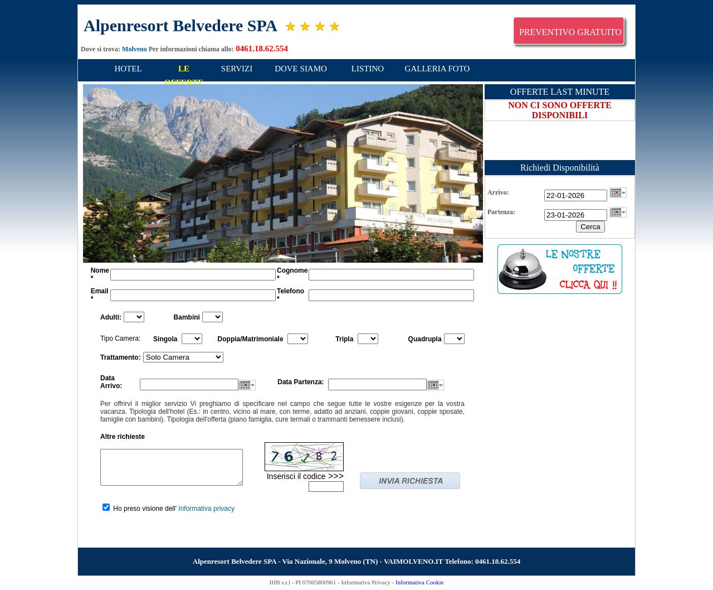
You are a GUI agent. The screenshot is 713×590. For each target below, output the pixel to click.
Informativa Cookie (419, 582)
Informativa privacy (206, 508)
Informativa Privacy (365, 582)
